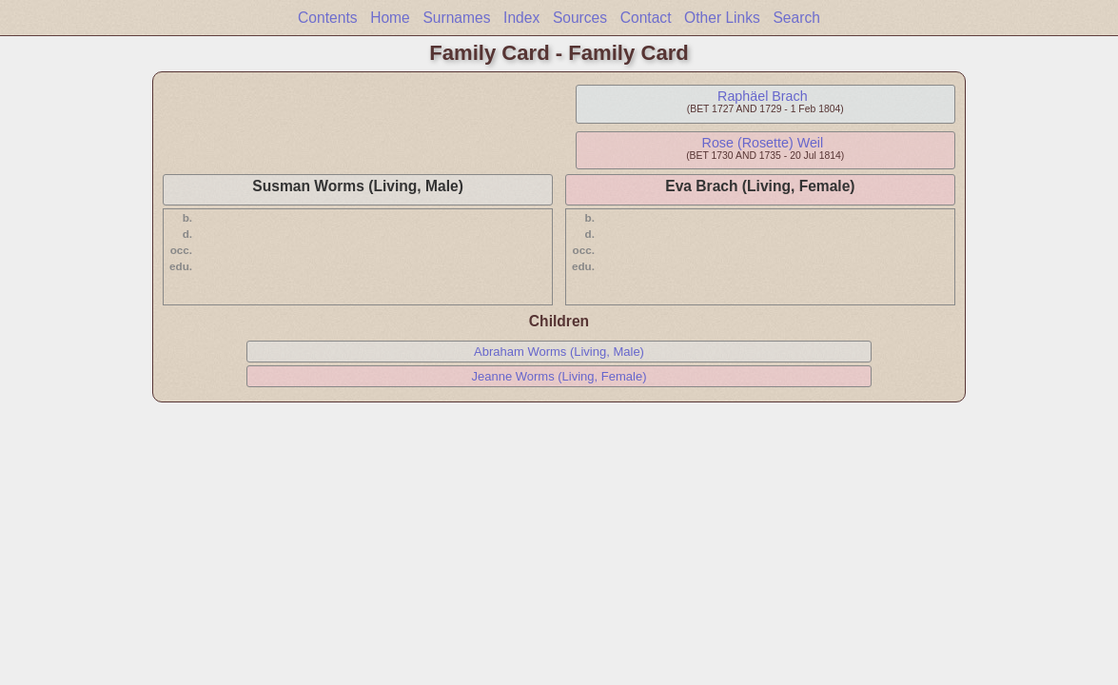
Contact (646, 18)
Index (521, 18)
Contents (327, 18)
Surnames (456, 18)
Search (796, 18)
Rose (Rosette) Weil (763, 142)
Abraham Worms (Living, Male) (559, 351)
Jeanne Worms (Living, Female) (558, 376)
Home (390, 18)
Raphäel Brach (762, 96)
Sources (580, 18)
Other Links (722, 18)
